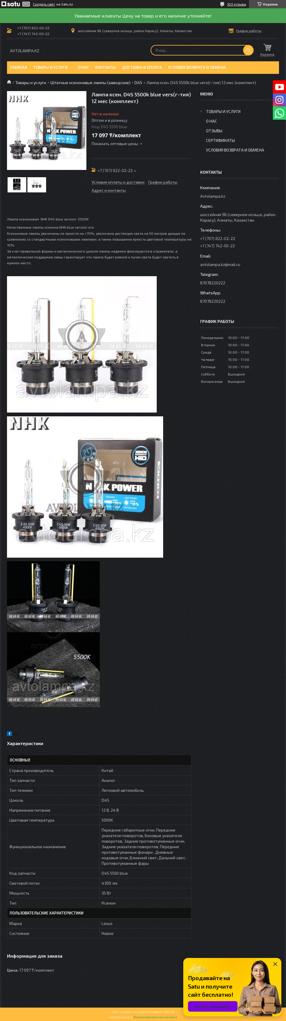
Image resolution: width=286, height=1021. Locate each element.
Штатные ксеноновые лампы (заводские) (90, 82)
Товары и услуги (50, 67)
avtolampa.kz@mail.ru (220, 264)
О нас (83, 67)
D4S (138, 82)
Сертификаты (220, 140)
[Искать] (248, 50)
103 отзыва (236, 4)
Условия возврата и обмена (197, 67)
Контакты (105, 67)
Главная (18, 67)
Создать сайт (44, 4)
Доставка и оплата (142, 67)
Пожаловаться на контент (155, 1017)
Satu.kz (169, 1012)
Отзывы (214, 130)
